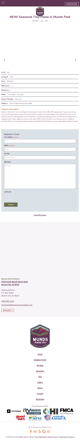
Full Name (11, 137)
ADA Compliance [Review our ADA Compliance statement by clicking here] (41, 437)
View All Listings (40, 215)
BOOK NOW (7, 310)
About (40, 388)
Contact (40, 394)
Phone (6, 154)
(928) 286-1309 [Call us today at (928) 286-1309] (7, 301)
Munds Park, (6, 285)
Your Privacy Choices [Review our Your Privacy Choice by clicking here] (66, 437)
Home (40, 354)
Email (9, 146)
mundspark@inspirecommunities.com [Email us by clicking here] (16, 305)
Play (40, 377)
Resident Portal (40, 360)
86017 (16, 285)
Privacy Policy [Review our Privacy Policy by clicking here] (53, 437)
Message (7, 162)
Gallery (40, 382)
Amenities (40, 371)
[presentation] (17, 197)
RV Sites (40, 366)
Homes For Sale (72, 4)
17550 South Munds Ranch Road (14, 282)
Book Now (40, 399)
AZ (13, 285)
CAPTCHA (7, 192)
